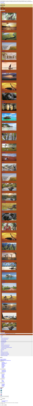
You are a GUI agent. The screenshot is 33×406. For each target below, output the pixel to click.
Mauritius (3, 385)
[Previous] (1, 404)
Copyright (3, 366)
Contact (3, 367)
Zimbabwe (3, 376)
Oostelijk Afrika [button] (4, 72)
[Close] (6, 405)
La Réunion (3, 384)
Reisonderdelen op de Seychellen (5, 354)
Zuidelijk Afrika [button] (4, 12)
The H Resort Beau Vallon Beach (5, 346)
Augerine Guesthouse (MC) (4, 339)
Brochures (3, 364)
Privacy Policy (3, 365)
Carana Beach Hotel (3, 340)
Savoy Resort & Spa (3, 341)
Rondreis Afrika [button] (4, 143)
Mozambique (3, 377)
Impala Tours (2, 333)
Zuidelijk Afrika (4, 370)
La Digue (2, 335)
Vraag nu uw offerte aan (5, 360)
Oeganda (3, 381)
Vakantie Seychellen (6, 333)
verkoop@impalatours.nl (5, 400)
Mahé (9, 333)
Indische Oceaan (4, 371)
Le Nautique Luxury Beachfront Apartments (6, 347)
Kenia (2, 380)
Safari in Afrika (4, 363)
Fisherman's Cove (3, 342)
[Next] (4, 404)
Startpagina (3, 362)
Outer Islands (2, 349)
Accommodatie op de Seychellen (5, 353)
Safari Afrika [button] (3, 282)
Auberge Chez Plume (3, 348)
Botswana (3, 375)
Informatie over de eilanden (4, 355)
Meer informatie (2, 2)
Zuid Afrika (3, 374)
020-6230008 (3, 401)
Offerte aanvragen (3, 10)
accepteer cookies (3, 3)
